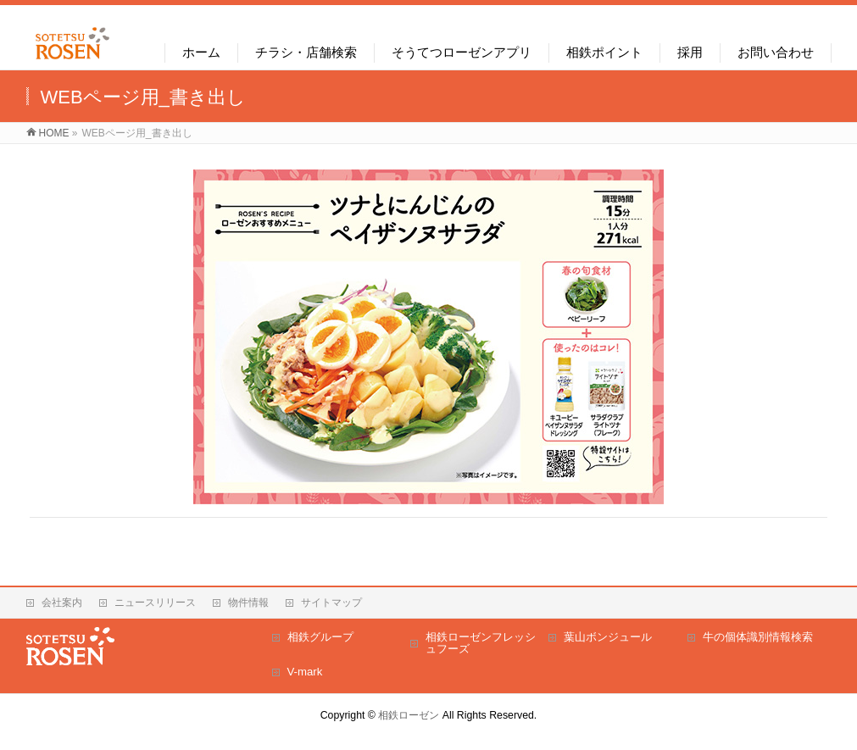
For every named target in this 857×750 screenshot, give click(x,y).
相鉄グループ (320, 637)
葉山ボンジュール (608, 637)
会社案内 (62, 602)
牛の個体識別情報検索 (758, 637)
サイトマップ (331, 602)
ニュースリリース (155, 602)
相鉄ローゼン (408, 715)
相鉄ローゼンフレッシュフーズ (481, 643)
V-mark (305, 671)
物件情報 (248, 602)
